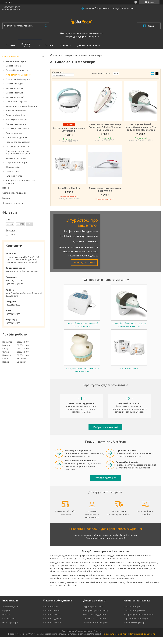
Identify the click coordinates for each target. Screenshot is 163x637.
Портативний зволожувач (137, 618)
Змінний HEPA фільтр (134, 622)
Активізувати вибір (84, 262)
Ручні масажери (14, 133)
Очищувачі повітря (15, 115)
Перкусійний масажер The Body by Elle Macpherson (129, 325)
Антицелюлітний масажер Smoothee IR (69, 129)
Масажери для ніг (14, 88)
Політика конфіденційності (142, 634)
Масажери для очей (16, 157)
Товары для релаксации (18, 141)
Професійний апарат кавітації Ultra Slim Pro (82, 325)
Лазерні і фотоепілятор (17, 70)
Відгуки (6, 198)
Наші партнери (10, 622)
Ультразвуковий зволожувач (138, 614)
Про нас (49, 45)
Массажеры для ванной (17, 128)
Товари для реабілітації (17, 146)
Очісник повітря (132, 606)
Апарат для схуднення (94, 614)
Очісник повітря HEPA (134, 610)
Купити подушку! (105, 478)
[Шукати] (46, 26)
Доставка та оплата (88, 45)
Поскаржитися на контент (115, 634)
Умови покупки (10, 606)
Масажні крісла (13, 65)
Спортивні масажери (16, 162)
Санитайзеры (13, 171)
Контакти (65, 45)
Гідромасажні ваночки (94, 618)
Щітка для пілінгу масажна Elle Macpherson (82, 370)
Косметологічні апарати (18, 79)
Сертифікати (8, 618)
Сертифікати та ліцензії (14, 192)
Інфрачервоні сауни (16, 61)
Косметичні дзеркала (16, 101)
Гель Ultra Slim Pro (69, 188)
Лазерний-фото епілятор (95, 610)
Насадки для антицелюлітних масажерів (20, 181)
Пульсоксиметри (14, 175)
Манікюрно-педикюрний (95, 622)
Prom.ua (97, 631)
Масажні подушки (15, 92)
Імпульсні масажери (16, 110)
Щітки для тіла (13, 167)
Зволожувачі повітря (16, 119)
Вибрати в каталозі (105, 427)
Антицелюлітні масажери (18, 74)
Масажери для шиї (15, 97)
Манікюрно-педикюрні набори (21, 106)
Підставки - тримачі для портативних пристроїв (18, 152)
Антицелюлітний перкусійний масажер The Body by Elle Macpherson (140, 127)
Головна (10, 45)
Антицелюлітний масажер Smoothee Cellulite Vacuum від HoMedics (105, 127)
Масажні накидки (14, 83)
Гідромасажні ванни (16, 124)
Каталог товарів (25, 45)
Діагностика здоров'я (16, 137)
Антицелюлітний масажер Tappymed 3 (105, 189)
